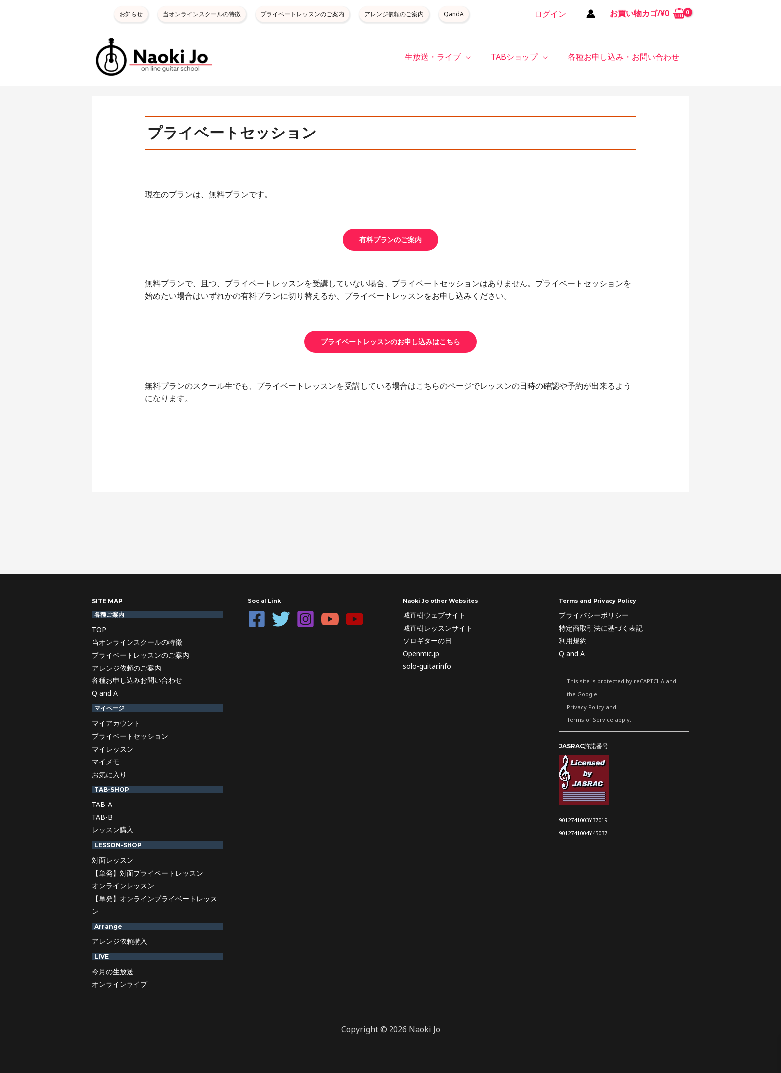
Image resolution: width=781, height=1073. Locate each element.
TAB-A (102, 804)
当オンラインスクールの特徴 (202, 14)
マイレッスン (112, 749)
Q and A (105, 693)
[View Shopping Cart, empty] (647, 14)
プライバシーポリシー (594, 615)
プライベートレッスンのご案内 (302, 14)
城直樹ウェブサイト (434, 615)
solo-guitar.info (427, 666)
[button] (476, 56)
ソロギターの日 (427, 640)
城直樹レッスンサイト (438, 628)
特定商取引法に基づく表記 (601, 628)
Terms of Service (590, 719)
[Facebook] (257, 619)
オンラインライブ (119, 984)
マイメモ (106, 761)
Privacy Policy (585, 707)
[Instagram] (305, 619)
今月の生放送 (112, 971)
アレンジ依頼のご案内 (394, 14)
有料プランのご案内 (390, 239)
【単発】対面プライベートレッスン (147, 873)
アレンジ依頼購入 (119, 941)
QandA (454, 14)
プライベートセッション (130, 736)
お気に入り (109, 774)
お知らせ (131, 14)
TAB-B (102, 817)
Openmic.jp (421, 653)
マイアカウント (116, 723)
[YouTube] (330, 619)
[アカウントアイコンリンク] (590, 13)
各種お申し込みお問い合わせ (137, 680)
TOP (99, 629)
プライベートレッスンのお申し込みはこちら (390, 341)
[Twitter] (281, 619)
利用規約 (573, 640)
